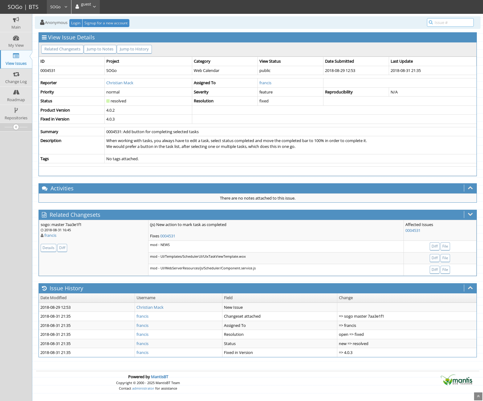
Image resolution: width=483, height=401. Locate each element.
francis (265, 82)
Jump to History (134, 49)
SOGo (59, 7)
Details (49, 247)
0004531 (167, 236)
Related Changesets (62, 49)
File (445, 246)
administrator (143, 388)
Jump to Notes (100, 49)
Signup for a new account (106, 23)
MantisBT (159, 376)
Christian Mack (119, 82)
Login (75, 23)
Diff (62, 247)
